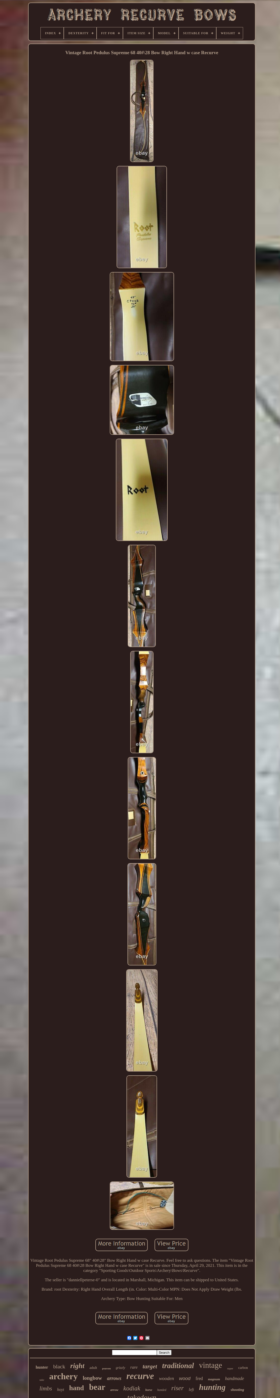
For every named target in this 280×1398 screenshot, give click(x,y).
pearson (106, 1368)
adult (93, 1368)
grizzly (120, 1368)
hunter (42, 1367)
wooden (166, 1378)
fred (199, 1378)
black (59, 1366)
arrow (114, 1390)
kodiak (131, 1388)
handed (161, 1390)
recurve (140, 1376)
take (41, 1379)
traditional (178, 1366)
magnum (214, 1379)
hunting (212, 1387)
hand (76, 1388)
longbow (92, 1378)
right (77, 1366)
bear (97, 1387)
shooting (237, 1390)
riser (177, 1388)
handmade (234, 1378)
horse (148, 1390)
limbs (45, 1388)
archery (63, 1376)
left (191, 1389)
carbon (243, 1368)
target (150, 1366)
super (230, 1368)
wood (184, 1378)
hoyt (60, 1389)
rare (134, 1367)
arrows (114, 1378)
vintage (210, 1365)
